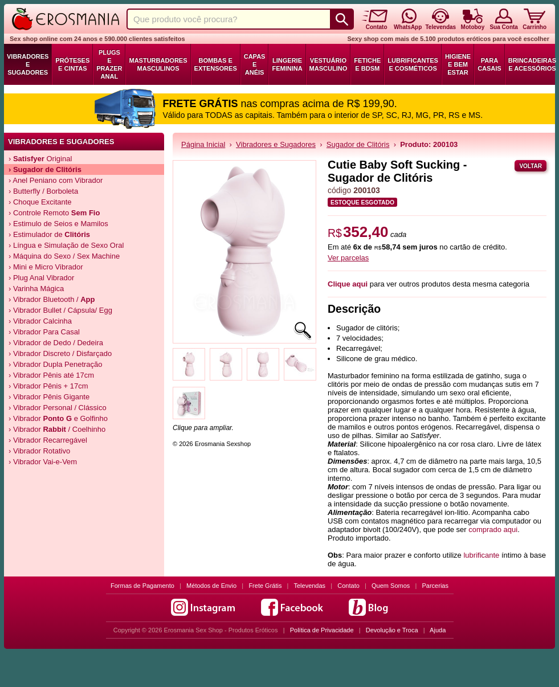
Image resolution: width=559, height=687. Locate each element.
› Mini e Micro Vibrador (46, 267)
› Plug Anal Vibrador (41, 277)
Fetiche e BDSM (367, 64)
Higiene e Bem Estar (458, 64)
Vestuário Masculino (328, 64)
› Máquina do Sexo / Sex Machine (64, 256)
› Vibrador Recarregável (48, 440)
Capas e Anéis (255, 64)
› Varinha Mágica (36, 288)
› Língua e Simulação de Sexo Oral (66, 245)
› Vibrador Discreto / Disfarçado (60, 353)
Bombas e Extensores (215, 64)
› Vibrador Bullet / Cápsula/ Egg (60, 310)
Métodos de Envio (211, 585)
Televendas (309, 585)
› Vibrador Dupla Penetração (56, 364)
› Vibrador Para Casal (44, 332)
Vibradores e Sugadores (27, 64)
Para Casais (489, 64)
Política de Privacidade (322, 630)
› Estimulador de (49, 234)
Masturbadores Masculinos (158, 64)
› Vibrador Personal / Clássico (58, 407)
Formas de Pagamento (142, 585)
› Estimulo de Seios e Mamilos (58, 223)
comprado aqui (492, 529)
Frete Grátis (264, 585)
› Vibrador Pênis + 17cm (48, 386)
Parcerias (435, 585)
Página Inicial (203, 144)
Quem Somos (391, 585)
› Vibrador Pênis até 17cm (51, 375)
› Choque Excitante (40, 202)
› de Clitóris (45, 169)
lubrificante (481, 555)
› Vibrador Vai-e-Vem (43, 461)
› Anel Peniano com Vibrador (56, 180)
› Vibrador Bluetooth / (52, 299)
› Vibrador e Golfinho (58, 418)
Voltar (530, 166)
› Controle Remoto (54, 212)
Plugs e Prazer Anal (109, 64)
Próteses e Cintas (72, 64)
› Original (40, 158)
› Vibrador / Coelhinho (57, 429)
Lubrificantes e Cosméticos (412, 64)
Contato (348, 585)
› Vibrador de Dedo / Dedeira (56, 342)
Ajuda (438, 630)
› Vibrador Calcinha (40, 321)
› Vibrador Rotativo (39, 451)
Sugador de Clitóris (358, 144)
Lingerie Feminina (287, 64)
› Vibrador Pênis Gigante (49, 396)
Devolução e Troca (392, 630)
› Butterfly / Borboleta (43, 191)
